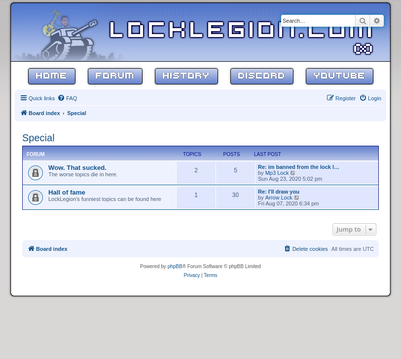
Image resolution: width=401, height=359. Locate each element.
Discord (262, 76)
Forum (115, 76)
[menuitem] (67, 98)
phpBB (175, 266)
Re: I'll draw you (278, 192)
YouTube (339, 76)
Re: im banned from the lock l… (298, 167)
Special (38, 137)
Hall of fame (66, 192)
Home (52, 76)
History (186, 76)
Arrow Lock (278, 197)
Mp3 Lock (277, 173)
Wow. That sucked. (77, 167)
